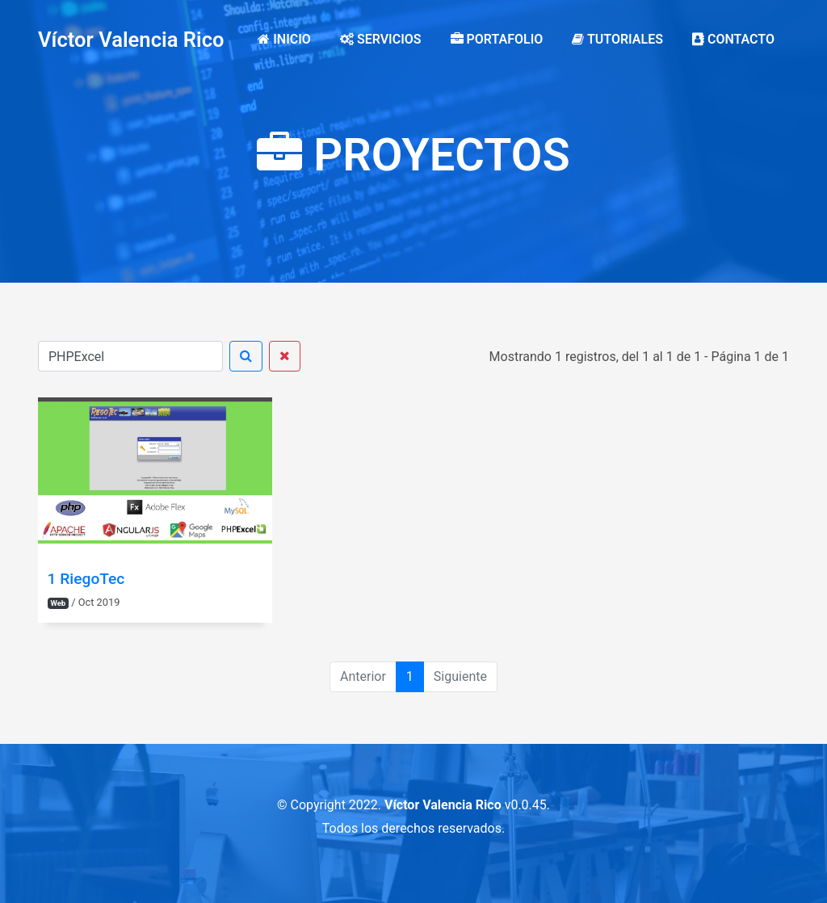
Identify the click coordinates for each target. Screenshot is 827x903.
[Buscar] (130, 356)
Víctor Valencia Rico (131, 39)
